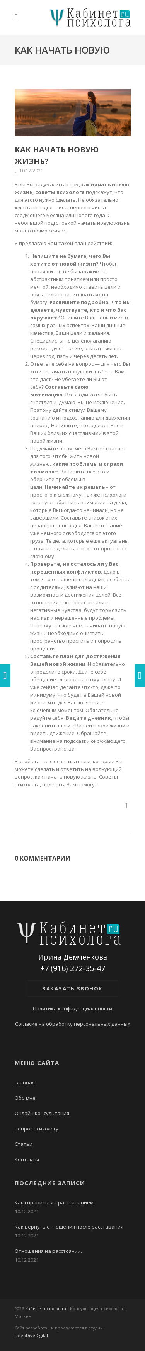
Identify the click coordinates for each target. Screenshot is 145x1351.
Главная (25, 1082)
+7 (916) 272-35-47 (72, 968)
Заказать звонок (72, 988)
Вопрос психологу (36, 1128)
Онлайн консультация (42, 1113)
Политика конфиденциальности (72, 1008)
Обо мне (25, 1097)
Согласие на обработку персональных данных (72, 1023)
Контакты (27, 1159)
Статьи (23, 1143)
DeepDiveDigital (31, 1335)
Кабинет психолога (45, 1308)
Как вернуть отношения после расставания (69, 1226)
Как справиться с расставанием (54, 1202)
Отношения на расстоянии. (48, 1250)
